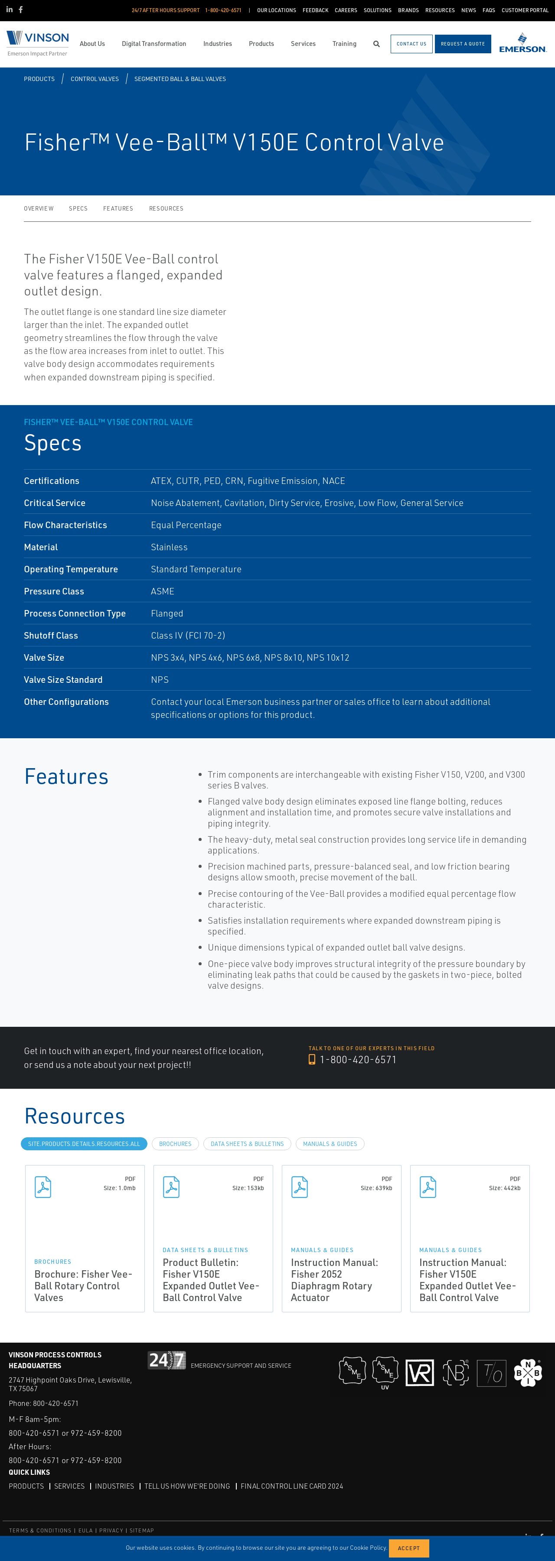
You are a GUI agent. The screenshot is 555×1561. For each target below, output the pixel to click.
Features (118, 208)
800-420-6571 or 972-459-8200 (65, 1433)
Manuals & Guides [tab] (330, 1143)
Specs (78, 208)
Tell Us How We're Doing (187, 1486)
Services (69, 1486)
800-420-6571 (56, 1403)
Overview (38, 208)
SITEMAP (142, 1530)
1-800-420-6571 (353, 1059)
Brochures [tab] (175, 1143)
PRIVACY (111, 1530)
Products (39, 78)
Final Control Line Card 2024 (292, 1486)
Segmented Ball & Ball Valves (180, 78)
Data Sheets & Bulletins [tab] (247, 1143)
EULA (85, 1530)
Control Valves (95, 78)
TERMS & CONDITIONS (40, 1530)
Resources (166, 208)
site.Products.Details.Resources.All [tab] (84, 1143)
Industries (114, 1486)
